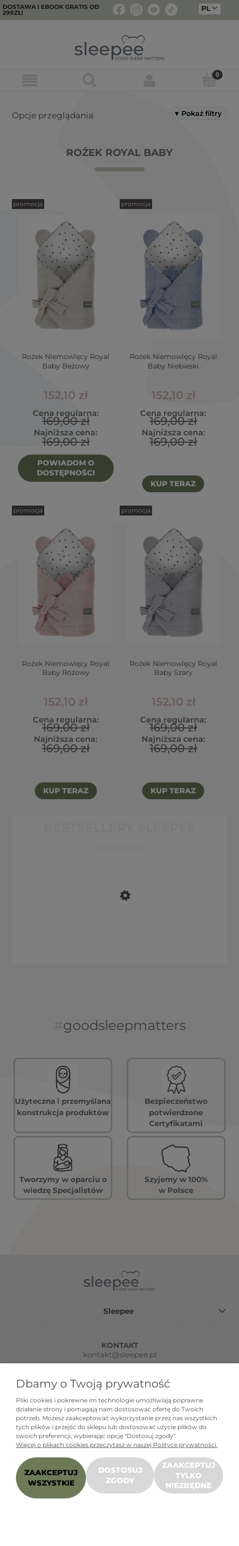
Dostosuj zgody (120, 1475)
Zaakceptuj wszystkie (51, 1477)
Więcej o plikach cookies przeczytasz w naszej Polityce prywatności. (117, 1444)
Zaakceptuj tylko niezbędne (188, 1475)
